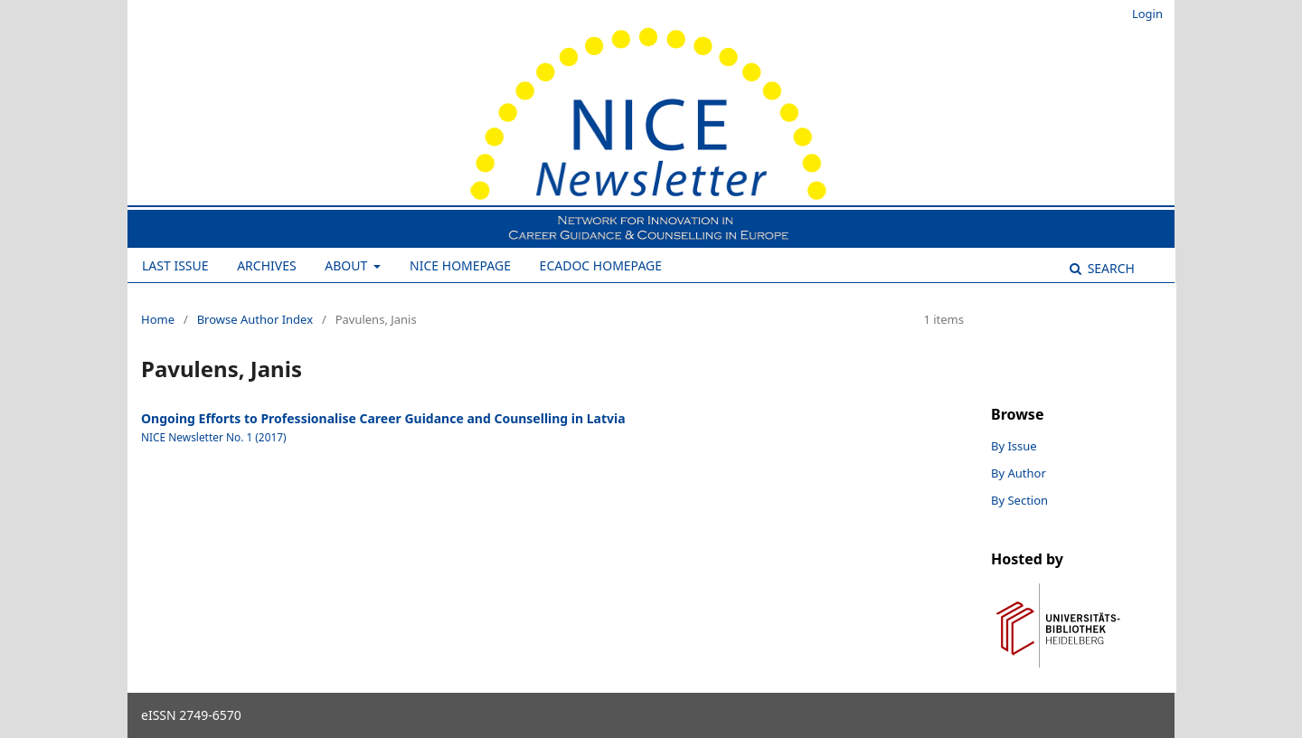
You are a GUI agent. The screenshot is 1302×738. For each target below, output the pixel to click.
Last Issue (175, 265)
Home (158, 319)
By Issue (1014, 446)
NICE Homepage (460, 265)
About (348, 265)
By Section (1019, 500)
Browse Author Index (255, 319)
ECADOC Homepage (601, 265)
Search (1109, 268)
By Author (1018, 473)
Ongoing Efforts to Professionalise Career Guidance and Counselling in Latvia (383, 418)
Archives (267, 265)
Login (1147, 13)
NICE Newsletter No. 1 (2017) (214, 437)
